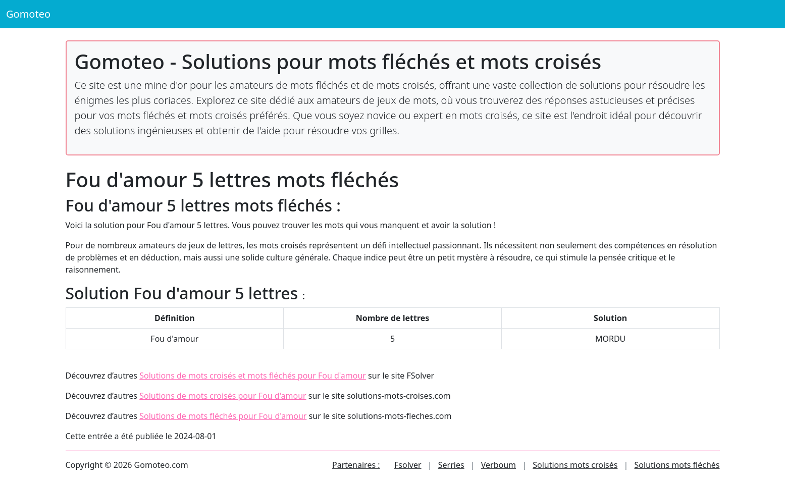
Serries (451, 464)
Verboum (498, 464)
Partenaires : (356, 464)
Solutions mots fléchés (677, 464)
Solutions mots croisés (575, 464)
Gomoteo (28, 14)
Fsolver (408, 464)
